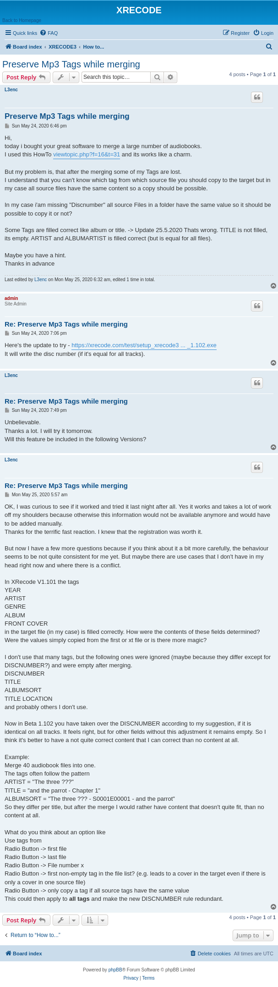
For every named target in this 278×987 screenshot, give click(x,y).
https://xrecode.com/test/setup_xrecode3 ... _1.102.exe (144, 345)
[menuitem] (48, 33)
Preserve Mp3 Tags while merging (71, 64)
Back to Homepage (21, 20)
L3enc (11, 89)
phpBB (115, 969)
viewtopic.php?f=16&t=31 (86, 154)
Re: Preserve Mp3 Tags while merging (66, 324)
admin (11, 298)
